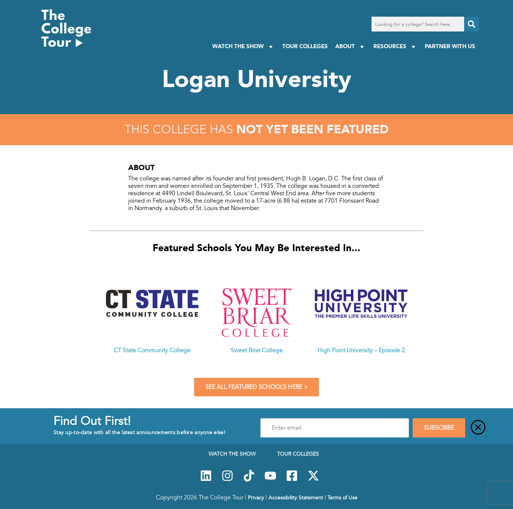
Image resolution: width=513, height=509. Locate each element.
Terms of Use (342, 497)
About (350, 46)
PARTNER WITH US (450, 46)
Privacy (256, 497)
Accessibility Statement (296, 497)
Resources (395, 46)
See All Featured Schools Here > (256, 387)
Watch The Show (243, 46)
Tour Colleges (305, 46)
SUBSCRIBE (439, 428)
